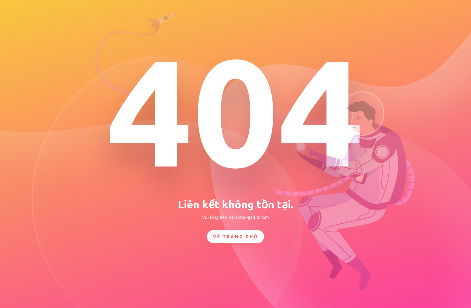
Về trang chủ (235, 236)
